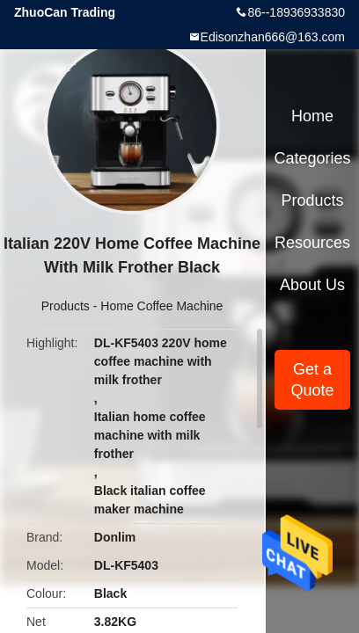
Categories (312, 158)
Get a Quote (311, 379)
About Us (312, 285)
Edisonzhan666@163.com (273, 37)
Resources (312, 242)
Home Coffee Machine (161, 306)
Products (65, 306)
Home (312, 116)
